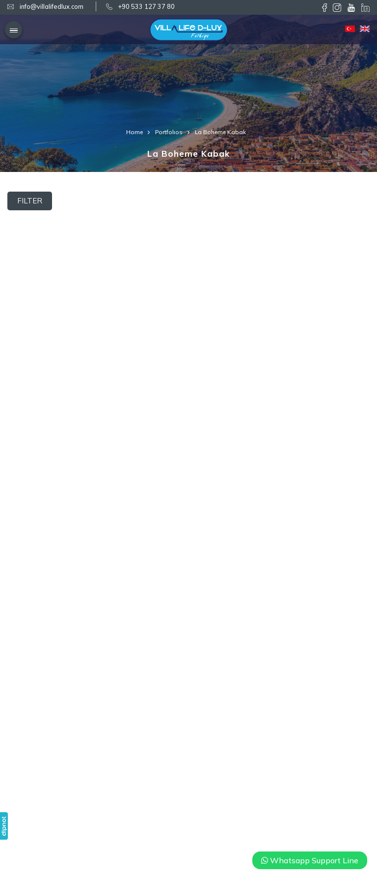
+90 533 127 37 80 (146, 6)
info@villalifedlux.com (51, 6)
